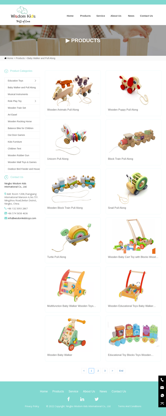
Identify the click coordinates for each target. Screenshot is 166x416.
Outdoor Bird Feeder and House (24, 169)
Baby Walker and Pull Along (41, 58)
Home (70, 15)
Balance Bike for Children (20, 128)
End (121, 370)
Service (100, 15)
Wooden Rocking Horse (20, 121)
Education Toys (15, 80)
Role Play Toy (15, 101)
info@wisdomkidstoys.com (22, 218)
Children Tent (14, 148)
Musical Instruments (18, 94)
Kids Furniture (15, 141)
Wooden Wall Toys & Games (22, 162)
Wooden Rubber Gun (18, 155)
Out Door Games (16, 135)
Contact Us (146, 15)
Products (85, 15)
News (131, 15)
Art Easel (12, 114)
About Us (116, 15)
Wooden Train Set (17, 108)
